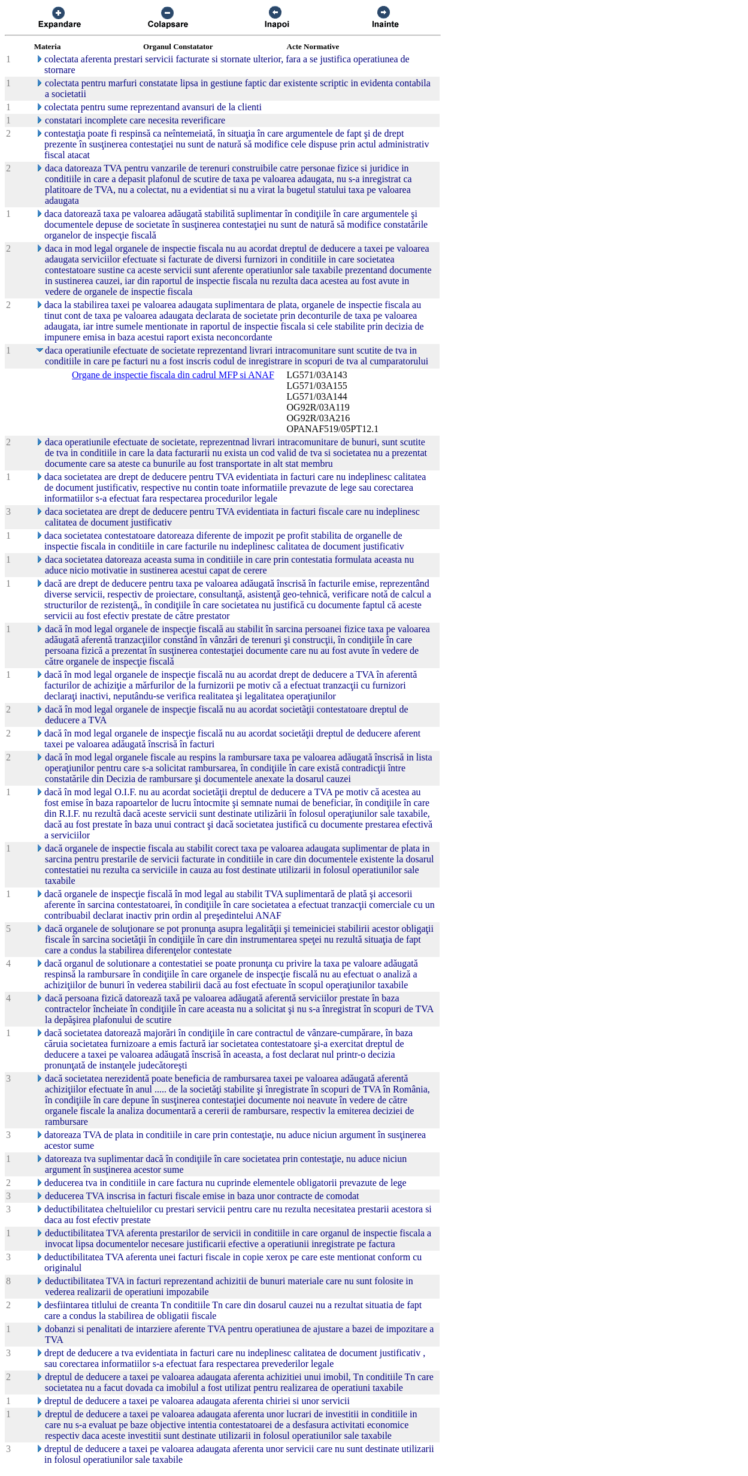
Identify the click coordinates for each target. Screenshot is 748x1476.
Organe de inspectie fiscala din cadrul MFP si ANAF (173, 375)
